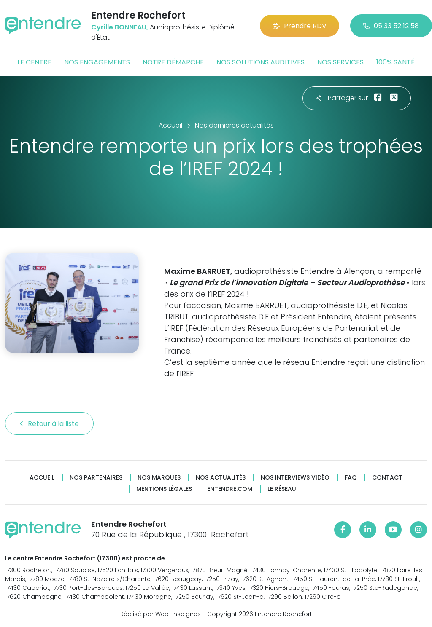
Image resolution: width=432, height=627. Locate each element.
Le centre (34, 62)
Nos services (340, 62)
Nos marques (159, 477)
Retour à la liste (49, 424)
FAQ (351, 477)
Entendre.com (229, 489)
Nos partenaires (96, 477)
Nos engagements (97, 62)
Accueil (42, 477)
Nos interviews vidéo (295, 477)
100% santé (395, 62)
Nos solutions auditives (260, 62)
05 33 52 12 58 (391, 26)
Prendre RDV (300, 26)
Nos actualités (221, 477)
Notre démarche (173, 62)
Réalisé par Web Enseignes (160, 614)
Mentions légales (164, 489)
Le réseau (281, 489)
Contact (387, 477)
